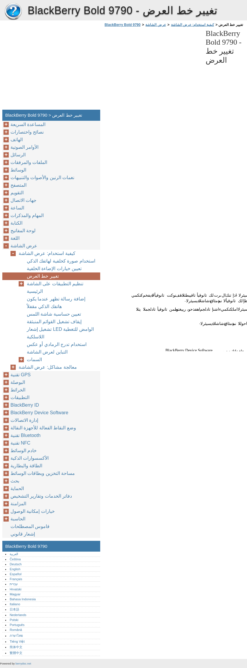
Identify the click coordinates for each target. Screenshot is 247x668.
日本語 (14, 609)
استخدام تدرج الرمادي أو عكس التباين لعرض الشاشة (57, 348)
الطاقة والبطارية (26, 465)
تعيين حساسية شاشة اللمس (54, 314)
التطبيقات (19, 397)
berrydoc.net (23, 663)
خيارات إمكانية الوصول (32, 511)
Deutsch (16, 564)
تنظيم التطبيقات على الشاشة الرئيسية (55, 287)
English (15, 569)
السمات (34, 359)
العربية (14, 554)
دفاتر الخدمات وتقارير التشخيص (41, 496)
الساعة (17, 207)
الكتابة (16, 223)
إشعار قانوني (22, 533)
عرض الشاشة (155, 25)
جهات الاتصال (23, 200)
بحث (14, 480)
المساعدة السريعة (27, 124)
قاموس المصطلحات (30, 526)
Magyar (15, 594)
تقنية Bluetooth (25, 435)
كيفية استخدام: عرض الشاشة (192, 25)
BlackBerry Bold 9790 (13, 11)
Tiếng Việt (17, 641)
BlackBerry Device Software (39, 412)
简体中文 (16, 647)
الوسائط (18, 169)
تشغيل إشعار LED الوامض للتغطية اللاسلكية (60, 333)
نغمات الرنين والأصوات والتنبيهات (42, 177)
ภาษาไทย (16, 635)
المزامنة (18, 503)
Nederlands (18, 615)
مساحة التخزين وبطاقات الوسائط (42, 473)
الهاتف (16, 139)
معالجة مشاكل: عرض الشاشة (48, 367)
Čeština (15, 559)
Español (15, 574)
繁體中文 (16, 653)
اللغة (15, 238)
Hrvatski (15, 589)
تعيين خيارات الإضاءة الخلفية (54, 268)
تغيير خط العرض (43, 276)
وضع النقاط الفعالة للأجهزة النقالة (43, 427)
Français (16, 579)
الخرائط (17, 389)
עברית (14, 584)
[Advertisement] (152, 70)
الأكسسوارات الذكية (29, 458)
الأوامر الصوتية (24, 147)
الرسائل (18, 154)
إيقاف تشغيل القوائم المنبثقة (54, 321)
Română (16, 630)
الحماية (17, 488)
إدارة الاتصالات (24, 420)
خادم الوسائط (23, 450)
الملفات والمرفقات (28, 162)
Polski (14, 620)
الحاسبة (17, 518)
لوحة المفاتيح (23, 230)
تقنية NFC (20, 442)
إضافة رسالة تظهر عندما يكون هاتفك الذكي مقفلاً (56, 302)
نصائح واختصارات (27, 132)
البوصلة (17, 382)
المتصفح (18, 185)
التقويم (17, 192)
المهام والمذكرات (27, 215)
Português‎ (17, 625)
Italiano (15, 604)
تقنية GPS (20, 374)
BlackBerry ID (24, 405)
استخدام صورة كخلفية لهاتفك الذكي (61, 260)
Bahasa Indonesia (23, 599)
